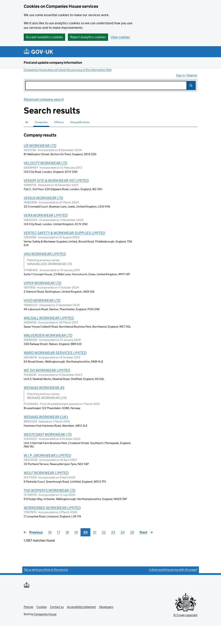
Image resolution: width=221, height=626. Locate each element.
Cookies (42, 607)
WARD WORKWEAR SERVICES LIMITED (55, 353)
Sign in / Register (186, 75)
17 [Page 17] (58, 532)
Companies (41, 122)
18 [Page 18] (67, 532)
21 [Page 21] (94, 532)
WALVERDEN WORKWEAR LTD (48, 335)
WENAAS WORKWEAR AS (44, 388)
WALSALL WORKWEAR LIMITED (49, 318)
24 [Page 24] (123, 532)
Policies (28, 607)
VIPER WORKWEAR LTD (42, 283)
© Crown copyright (185, 615)
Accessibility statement (81, 607)
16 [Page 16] (50, 532)
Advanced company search (44, 99)
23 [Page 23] (113, 532)
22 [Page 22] (104, 532)
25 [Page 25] (132, 532)
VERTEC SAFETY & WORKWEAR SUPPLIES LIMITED (64, 233)
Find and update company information (53, 62)
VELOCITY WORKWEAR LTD (45, 163)
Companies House (45, 614)
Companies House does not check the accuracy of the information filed (67, 70)
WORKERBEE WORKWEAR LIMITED (52, 508)
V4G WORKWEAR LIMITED (45, 254)
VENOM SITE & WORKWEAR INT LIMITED (56, 180)
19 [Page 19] (76, 532)
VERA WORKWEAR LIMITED (46, 215)
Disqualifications (80, 122)
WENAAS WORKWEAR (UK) (46, 417)
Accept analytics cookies (44, 37)
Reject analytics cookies (88, 37)
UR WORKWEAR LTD (40, 145)
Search (191, 85)
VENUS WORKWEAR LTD (43, 198)
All (26, 122)
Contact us (57, 607)
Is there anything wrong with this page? (173, 569)
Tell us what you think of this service (46, 569)
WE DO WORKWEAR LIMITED (47, 370)
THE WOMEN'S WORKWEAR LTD (49, 490)
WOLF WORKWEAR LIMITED (46, 473)
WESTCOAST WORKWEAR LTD (48, 434)
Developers (106, 607)
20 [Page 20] (85, 532)
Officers (59, 122)
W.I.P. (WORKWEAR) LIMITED (47, 455)
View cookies (120, 37)
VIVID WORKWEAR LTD (42, 300)
